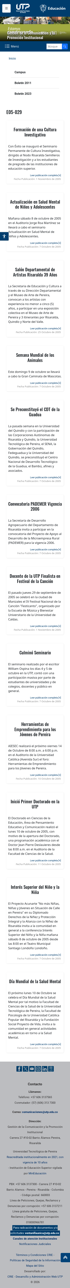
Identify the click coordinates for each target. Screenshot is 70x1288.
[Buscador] (65, 46)
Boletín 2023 (23, 93)
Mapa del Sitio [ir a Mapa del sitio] (35, 1265)
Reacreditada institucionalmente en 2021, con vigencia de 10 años (35, 1159)
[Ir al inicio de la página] (65, 1257)
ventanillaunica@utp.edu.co (42, 1233)
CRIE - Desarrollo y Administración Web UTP (35, 1276)
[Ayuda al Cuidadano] (51, 1069)
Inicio (12, 58)
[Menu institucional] (6, 8)
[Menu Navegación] (12, 46)
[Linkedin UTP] (44, 1069)
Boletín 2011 (23, 83)
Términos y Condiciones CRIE (34, 1255)
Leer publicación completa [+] (45, 175)
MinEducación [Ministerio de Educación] (37, 1173)
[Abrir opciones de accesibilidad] (4, 236)
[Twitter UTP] (25, 1069)
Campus (20, 72)
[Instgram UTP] (38, 1069)
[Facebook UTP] (19, 1069)
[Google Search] (54, 46)
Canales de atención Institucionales (35, 1238)
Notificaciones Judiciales (35, 1244)
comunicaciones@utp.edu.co (40, 1112)
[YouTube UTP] (32, 1069)
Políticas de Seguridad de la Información (35, 1260)
